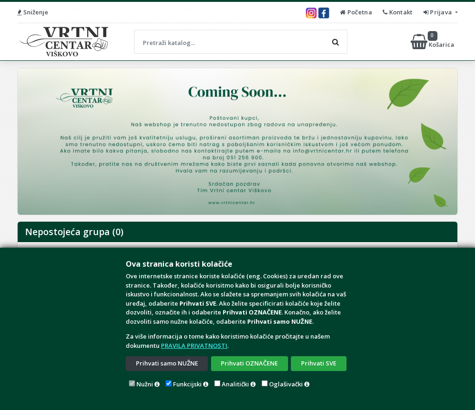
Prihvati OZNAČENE (249, 363)
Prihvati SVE (318, 363)
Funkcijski (187, 384)
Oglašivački (286, 384)
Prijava (439, 12)
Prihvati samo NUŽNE (167, 363)
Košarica (433, 41)
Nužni (144, 384)
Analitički (235, 384)
